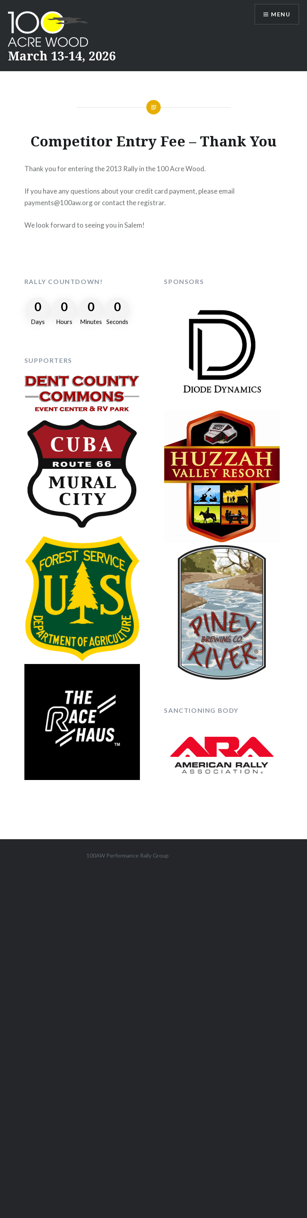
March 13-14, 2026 (62, 56)
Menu (280, 14)
